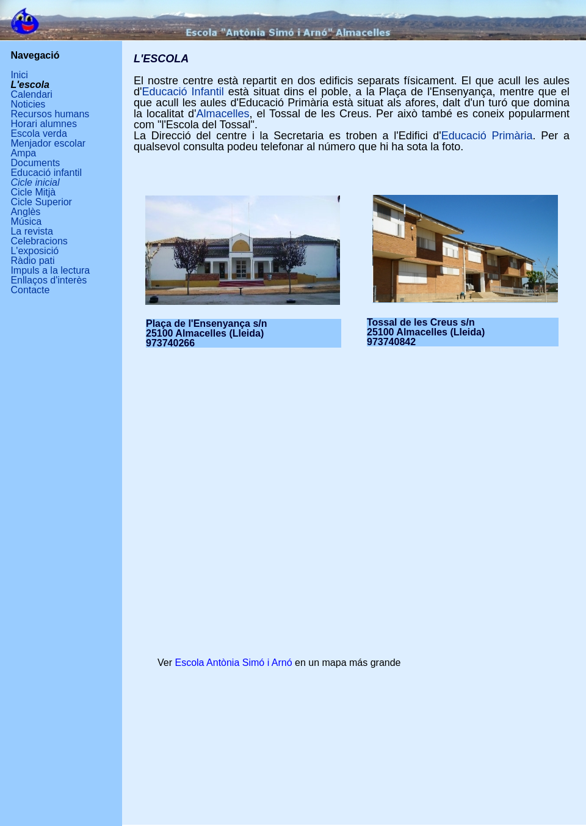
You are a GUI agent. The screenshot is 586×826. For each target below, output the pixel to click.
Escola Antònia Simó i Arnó (233, 662)
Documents (35, 163)
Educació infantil (46, 172)
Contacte (29, 290)
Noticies (27, 104)
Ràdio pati (32, 260)
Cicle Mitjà (33, 192)
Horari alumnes (43, 124)
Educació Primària (487, 136)
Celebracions (38, 241)
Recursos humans (49, 114)
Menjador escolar (47, 143)
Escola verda (38, 133)
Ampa (23, 153)
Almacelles (222, 114)
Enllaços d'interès (48, 280)
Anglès (25, 211)
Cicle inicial (34, 182)
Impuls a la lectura (50, 270)
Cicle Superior (40, 202)
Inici (18, 75)
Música (26, 221)
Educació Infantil (182, 92)
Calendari (31, 94)
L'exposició (34, 251)
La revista (31, 231)
